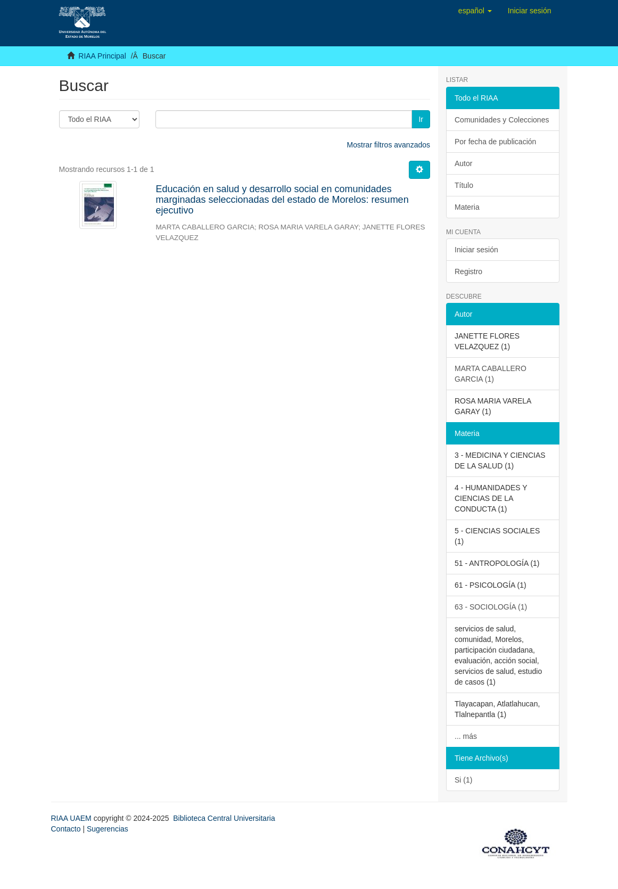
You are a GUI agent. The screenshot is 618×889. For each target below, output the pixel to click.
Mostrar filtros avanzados (388, 145)
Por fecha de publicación (495, 141)
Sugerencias (107, 829)
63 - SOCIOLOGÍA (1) (491, 607)
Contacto (66, 829)
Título (464, 185)
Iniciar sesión (476, 249)
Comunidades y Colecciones (502, 120)
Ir (420, 119)
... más (466, 736)
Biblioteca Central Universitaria (224, 818)
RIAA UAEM (72, 818)
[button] (475, 10)
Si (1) (463, 780)
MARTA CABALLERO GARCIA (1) (490, 373)
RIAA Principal (102, 56)
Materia (467, 207)
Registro (468, 271)
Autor (463, 163)
